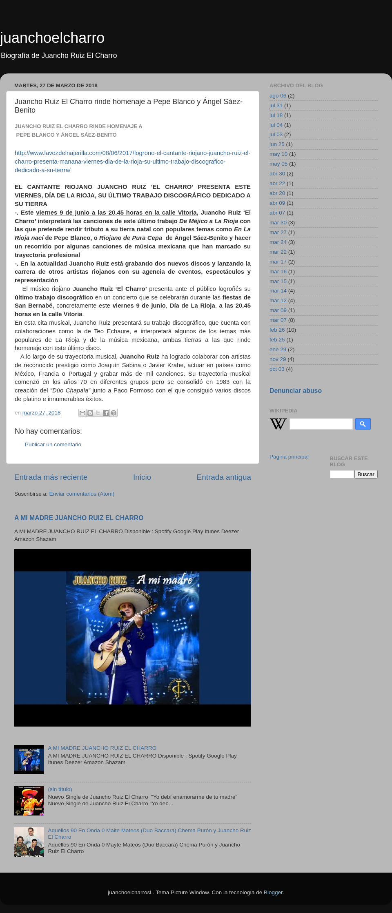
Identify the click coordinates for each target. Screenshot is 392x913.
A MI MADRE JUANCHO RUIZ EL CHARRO (79, 517)
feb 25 (277, 340)
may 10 (278, 154)
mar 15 (278, 281)
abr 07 (277, 213)
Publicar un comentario (53, 444)
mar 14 (278, 291)
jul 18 (276, 115)
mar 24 (278, 242)
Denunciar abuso (296, 390)
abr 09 (277, 203)
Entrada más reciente (51, 477)
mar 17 (278, 262)
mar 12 (278, 300)
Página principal (289, 457)
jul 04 (276, 125)
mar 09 (278, 310)
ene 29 (278, 349)
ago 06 (278, 96)
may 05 (278, 164)
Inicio (142, 477)
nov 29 (278, 359)
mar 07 (278, 320)
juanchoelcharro (52, 37)
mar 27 (278, 232)
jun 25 (277, 144)
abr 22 (277, 183)
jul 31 (276, 105)
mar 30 (278, 222)
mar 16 (278, 271)
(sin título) (60, 789)
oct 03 (277, 369)
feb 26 (277, 330)
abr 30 (277, 174)
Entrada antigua (224, 477)
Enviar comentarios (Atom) (82, 494)
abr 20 (277, 193)
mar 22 (278, 252)
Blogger (273, 892)
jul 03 (276, 134)
